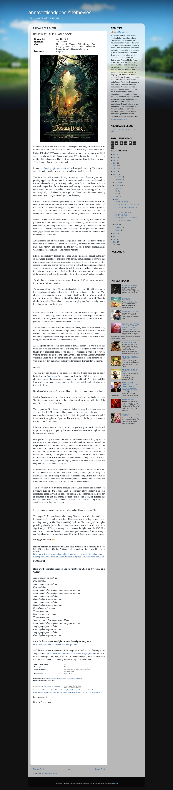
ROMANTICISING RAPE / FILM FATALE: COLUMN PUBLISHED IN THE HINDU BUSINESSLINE (130, 326)
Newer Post (38, 769)
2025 (115, 154)
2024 (115, 157)
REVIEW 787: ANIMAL (129, 342)
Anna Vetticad (55, 690)
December (118, 177)
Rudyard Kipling (62, 692)
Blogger (115, 783)
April (116, 199)
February (118, 227)
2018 (115, 169)
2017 (115, 171)
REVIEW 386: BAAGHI (121, 202)
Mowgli (46, 692)
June (116, 194)
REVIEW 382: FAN (120, 215)
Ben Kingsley (65, 690)
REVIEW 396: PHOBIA (129, 285)
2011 (115, 245)
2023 (115, 160)
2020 (115, 163)
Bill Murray (73, 690)
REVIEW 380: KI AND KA (122, 220)
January (117, 230)
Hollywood (80, 690)
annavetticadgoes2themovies (59, 12)
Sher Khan (84, 692)
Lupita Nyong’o (38, 692)
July (116, 191)
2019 (115, 166)
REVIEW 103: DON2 (128, 399)
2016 (115, 174)
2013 (115, 239)
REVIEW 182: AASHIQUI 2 (130, 311)
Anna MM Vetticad (44, 690)
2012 (115, 242)
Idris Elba (88, 690)
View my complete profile (119, 119)
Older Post (100, 769)
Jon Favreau (96, 690)
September (118, 185)
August (117, 188)
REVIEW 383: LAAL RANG (123, 212)
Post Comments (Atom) (49, 773)
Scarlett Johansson (74, 692)
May (116, 196)
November (118, 179)
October (117, 182)
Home (69, 769)
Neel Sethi (52, 692)
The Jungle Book (94, 692)
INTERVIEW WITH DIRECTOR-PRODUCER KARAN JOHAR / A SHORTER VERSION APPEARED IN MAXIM (130, 386)
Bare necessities (54, 376)
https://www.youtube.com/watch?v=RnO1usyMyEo (68, 653)
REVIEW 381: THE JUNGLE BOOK (126, 218)
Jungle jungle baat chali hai (56, 168)
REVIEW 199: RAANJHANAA (127, 299)
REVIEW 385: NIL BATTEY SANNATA (126, 205)
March (117, 224)
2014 (115, 236)
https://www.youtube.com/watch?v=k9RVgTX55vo (55, 644)
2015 (115, 233)
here (78, 321)
